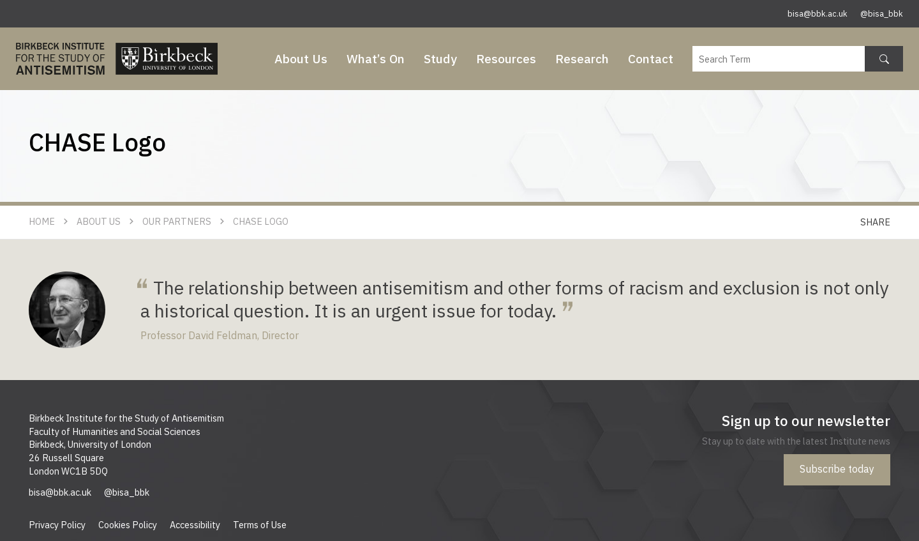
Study (440, 58)
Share (875, 222)
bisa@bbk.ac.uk (818, 13)
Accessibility (195, 525)
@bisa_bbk (881, 13)
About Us (300, 58)
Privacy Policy (57, 525)
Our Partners (176, 221)
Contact (650, 58)
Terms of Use (260, 525)
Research (582, 58)
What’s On (376, 58)
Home (42, 221)
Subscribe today (837, 468)
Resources (506, 58)
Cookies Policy (127, 525)
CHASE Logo (260, 221)
